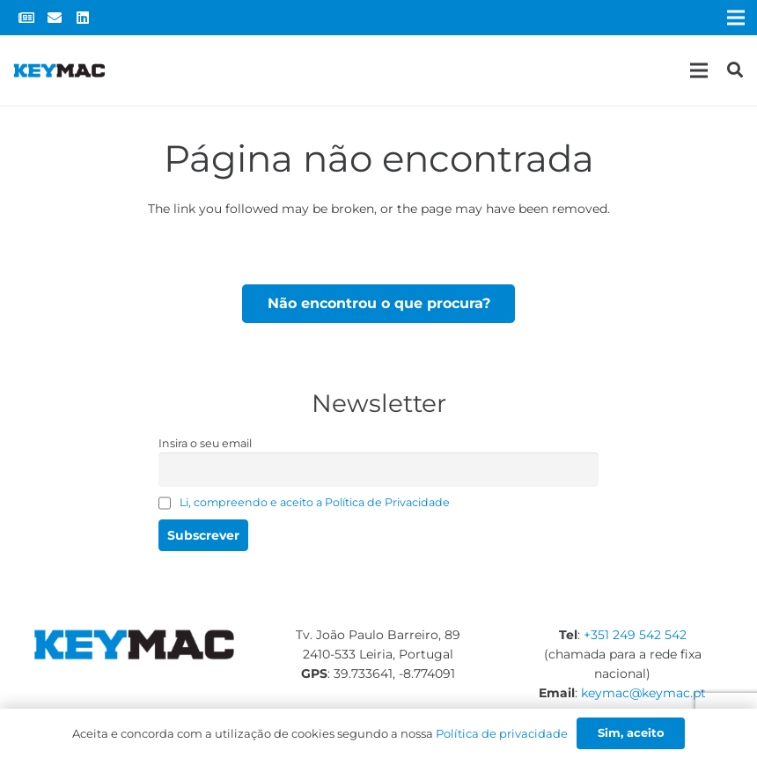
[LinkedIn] (83, 18)
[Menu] (698, 70)
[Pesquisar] (735, 70)
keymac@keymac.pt (643, 693)
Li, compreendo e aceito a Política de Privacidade (315, 502)
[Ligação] (59, 70)
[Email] (54, 18)
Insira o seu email (205, 443)
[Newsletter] (26, 18)
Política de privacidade (502, 733)
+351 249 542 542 (635, 635)
